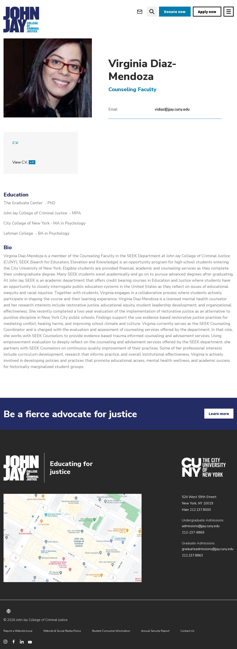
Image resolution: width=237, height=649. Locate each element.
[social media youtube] (30, 641)
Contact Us (187, 631)
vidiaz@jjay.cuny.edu (172, 118)
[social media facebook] (13, 641)
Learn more (219, 413)
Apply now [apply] (207, 11)
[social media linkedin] (22, 641)
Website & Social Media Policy (62, 631)
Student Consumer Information (111, 631)
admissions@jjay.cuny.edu (201, 526)
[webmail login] (140, 12)
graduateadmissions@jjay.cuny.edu (207, 549)
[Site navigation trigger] (229, 12)
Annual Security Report (155, 631)
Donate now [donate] (175, 11)
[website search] (152, 12)
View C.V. (23, 171)
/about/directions (73, 538)
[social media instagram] (5, 641)
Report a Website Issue (18, 631)
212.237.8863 (192, 555)
